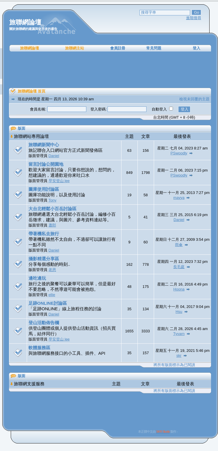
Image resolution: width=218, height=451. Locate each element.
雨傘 (179, 245)
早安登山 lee (59, 181)
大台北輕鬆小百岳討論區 (52, 208)
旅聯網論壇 (29, 48)
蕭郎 (52, 225)
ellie (52, 295)
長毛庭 (179, 267)
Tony (52, 200)
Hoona (178, 289)
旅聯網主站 (74, 48)
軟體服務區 (39, 347)
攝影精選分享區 (43, 258)
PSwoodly (179, 153)
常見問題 (153, 48)
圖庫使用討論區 (43, 189)
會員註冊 (117, 48)
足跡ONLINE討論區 (47, 303)
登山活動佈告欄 (43, 322)
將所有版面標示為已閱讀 (174, 365)
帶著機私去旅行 (43, 233)
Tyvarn (179, 333)
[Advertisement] (110, 70)
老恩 (52, 270)
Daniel (54, 156)
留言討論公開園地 (45, 164)
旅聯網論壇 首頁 (31, 91)
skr (178, 355)
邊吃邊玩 (37, 278)
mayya (178, 197)
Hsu (179, 311)
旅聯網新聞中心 (43, 144)
